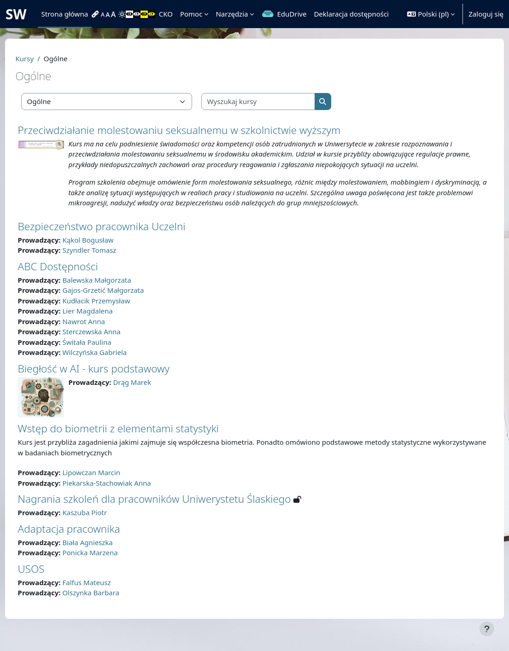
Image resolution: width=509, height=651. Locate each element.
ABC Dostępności (75, 276)
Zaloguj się (485, 13)
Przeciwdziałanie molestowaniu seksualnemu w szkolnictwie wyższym (196, 130)
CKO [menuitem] (166, 13)
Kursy (42, 58)
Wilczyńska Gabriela (112, 362)
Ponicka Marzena (107, 563)
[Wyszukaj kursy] (275, 101)
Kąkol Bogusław (105, 250)
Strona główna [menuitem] (64, 13)
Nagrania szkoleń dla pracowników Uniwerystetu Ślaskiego (171, 509)
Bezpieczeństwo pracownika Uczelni (119, 236)
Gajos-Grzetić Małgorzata (120, 300)
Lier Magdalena (105, 321)
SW (16, 14)
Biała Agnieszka (105, 552)
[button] (431, 14)
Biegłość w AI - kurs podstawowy (111, 379)
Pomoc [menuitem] (191, 13)
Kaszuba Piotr (102, 523)
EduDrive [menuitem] (291, 13)
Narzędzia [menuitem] (232, 13)
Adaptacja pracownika (86, 539)
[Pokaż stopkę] (487, 629)
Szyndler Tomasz (107, 260)
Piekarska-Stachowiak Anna (124, 493)
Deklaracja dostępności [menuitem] (351, 13)
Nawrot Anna (101, 331)
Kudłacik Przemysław (113, 310)
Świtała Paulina (104, 352)
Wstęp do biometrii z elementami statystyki (135, 439)
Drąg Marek (149, 392)
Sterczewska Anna (109, 342)
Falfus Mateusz (104, 592)
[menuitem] (96, 14)
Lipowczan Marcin (109, 483)
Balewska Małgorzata (114, 290)
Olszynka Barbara (108, 603)
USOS (48, 579)
